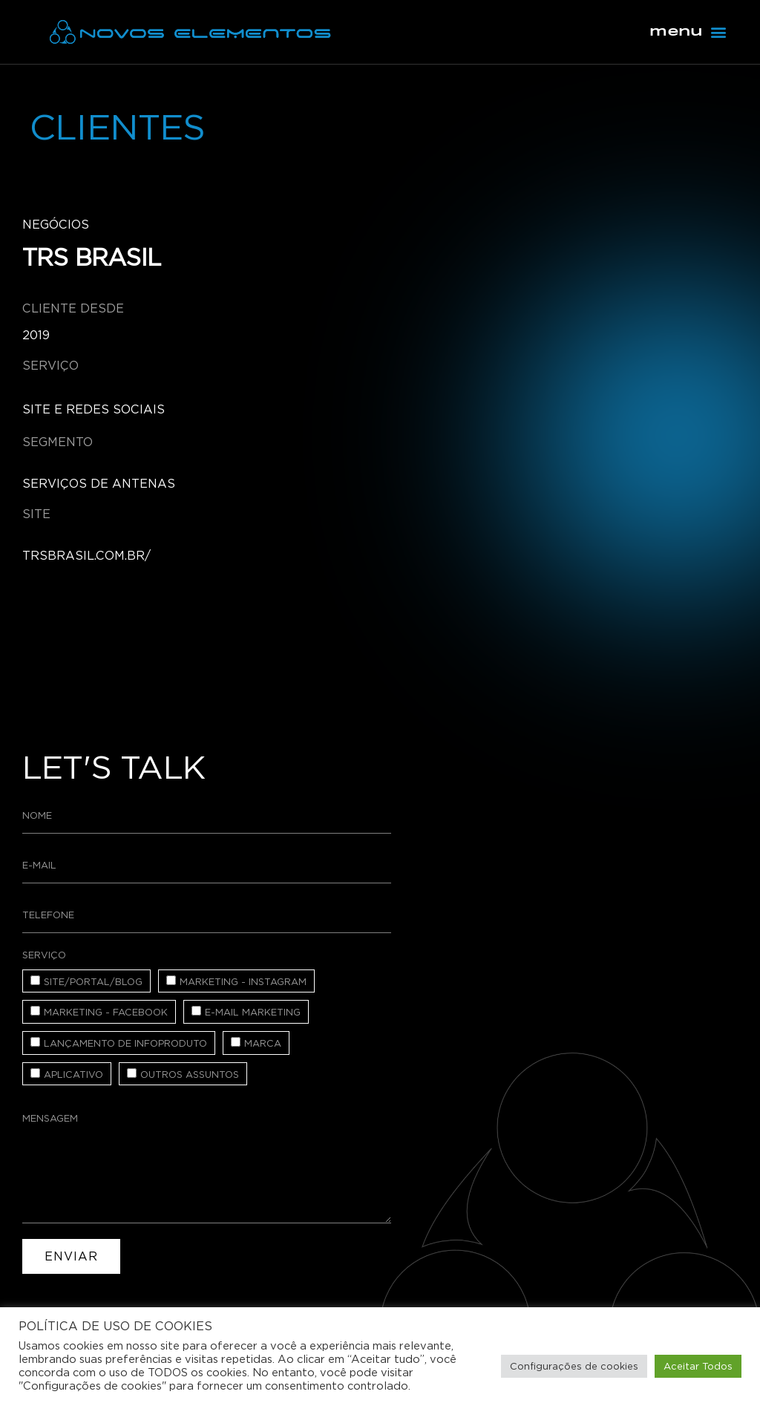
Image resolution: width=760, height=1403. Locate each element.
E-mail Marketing (253, 1012)
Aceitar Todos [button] (698, 1366)
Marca (262, 1043)
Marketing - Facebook (106, 1012)
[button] (718, 32)
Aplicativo (73, 1074)
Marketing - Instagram (243, 981)
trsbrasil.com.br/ (86, 556)
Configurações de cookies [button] (574, 1366)
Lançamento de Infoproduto (125, 1043)
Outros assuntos (189, 1074)
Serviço (44, 955)
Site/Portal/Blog (93, 981)
